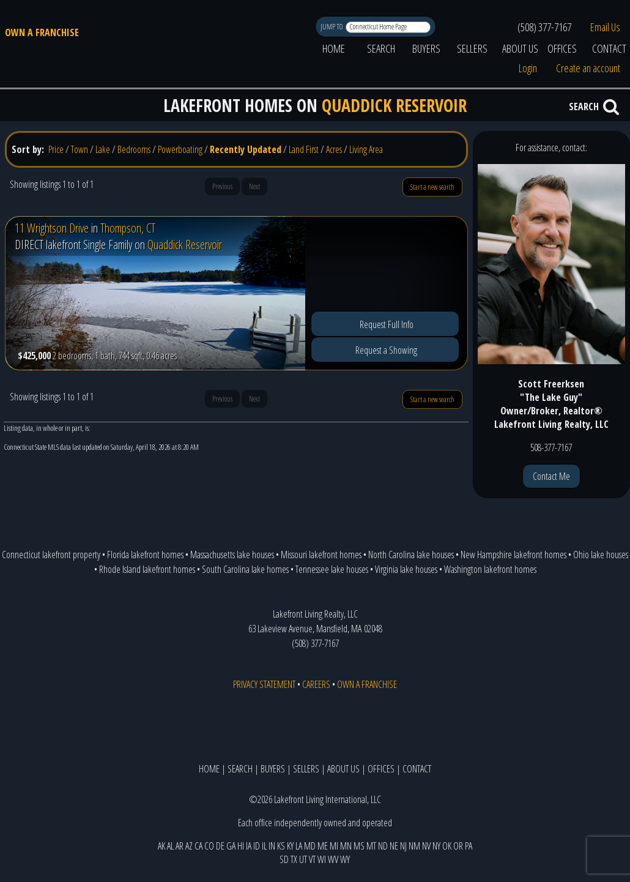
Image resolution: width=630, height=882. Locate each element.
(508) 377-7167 (544, 27)
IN (272, 846)
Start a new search (432, 187)
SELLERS (472, 48)
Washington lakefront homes (490, 569)
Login (528, 68)
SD (284, 859)
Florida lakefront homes (145, 554)
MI (334, 846)
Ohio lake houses (600, 554)
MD (310, 846)
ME (322, 846)
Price (56, 149)
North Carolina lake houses (411, 554)
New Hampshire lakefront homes (513, 554)
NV (426, 846)
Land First (304, 149)
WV (333, 859)
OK (446, 846)
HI (240, 846)
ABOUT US (520, 48)
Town (79, 149)
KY (290, 846)
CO (209, 846)
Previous (222, 186)
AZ (189, 846)
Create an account (588, 68)
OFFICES (562, 48)
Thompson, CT (127, 228)
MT (371, 846)
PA (468, 846)
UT (303, 859)
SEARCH (381, 48)
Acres (334, 149)
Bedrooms (133, 149)
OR (458, 846)
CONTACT (416, 768)
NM (414, 846)
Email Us (605, 27)
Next (254, 186)
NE (394, 846)
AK (161, 846)
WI (321, 859)
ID (256, 846)
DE (220, 846)
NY (436, 846)
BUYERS (426, 48)
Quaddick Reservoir (184, 244)
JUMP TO (332, 26)
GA (230, 846)
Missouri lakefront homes (321, 554)
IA (248, 846)
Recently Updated (245, 149)
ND (383, 846)
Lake (102, 149)
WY (345, 859)
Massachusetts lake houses (232, 554)
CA (198, 846)
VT (312, 859)
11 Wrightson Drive (52, 228)
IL (264, 846)
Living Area (366, 149)
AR (179, 846)
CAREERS (316, 684)
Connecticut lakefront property (51, 554)
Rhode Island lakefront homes (147, 569)
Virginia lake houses (406, 569)
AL (170, 846)
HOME (333, 48)
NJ (403, 846)
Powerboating (180, 149)
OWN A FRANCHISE (42, 32)
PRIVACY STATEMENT (264, 684)
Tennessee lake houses (331, 569)
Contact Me (551, 476)
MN (346, 846)
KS (281, 846)
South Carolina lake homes (245, 569)
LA (298, 846)
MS (359, 846)
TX (294, 859)
